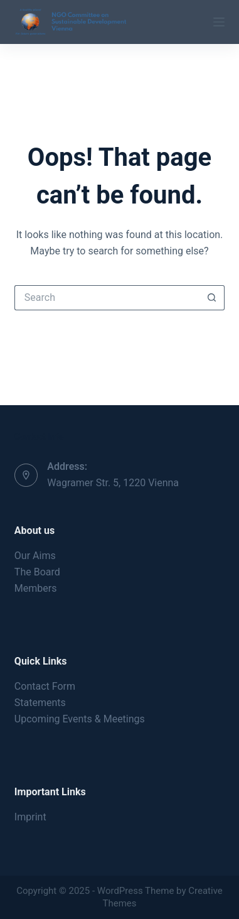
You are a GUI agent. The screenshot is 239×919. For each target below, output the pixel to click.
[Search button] (212, 297)
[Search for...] (106, 297)
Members (35, 588)
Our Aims (35, 556)
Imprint (30, 817)
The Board (37, 572)
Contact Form (44, 686)
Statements (40, 703)
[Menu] (219, 22)
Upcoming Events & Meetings (79, 719)
